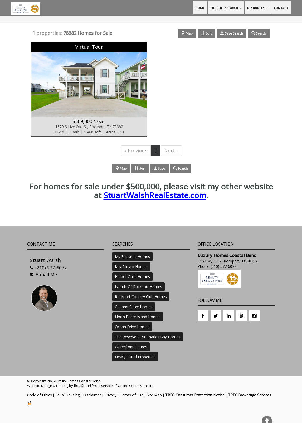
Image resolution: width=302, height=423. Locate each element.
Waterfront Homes (131, 346)
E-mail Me (46, 274)
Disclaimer (92, 394)
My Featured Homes (132, 256)
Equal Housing (67, 394)
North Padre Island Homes (137, 316)
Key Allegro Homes (131, 266)
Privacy (110, 394)
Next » (171, 150)
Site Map (154, 394)
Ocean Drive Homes (132, 326)
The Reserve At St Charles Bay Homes (147, 336)
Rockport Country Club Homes (141, 296)
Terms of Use (131, 394)
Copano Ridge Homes (133, 306)
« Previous (135, 150)
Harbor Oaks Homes (132, 276)
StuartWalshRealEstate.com (155, 195)
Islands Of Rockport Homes (138, 286)
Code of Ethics (39, 394)
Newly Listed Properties (135, 356)
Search (180, 168)
